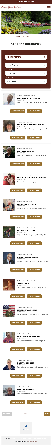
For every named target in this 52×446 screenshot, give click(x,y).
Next (47, 414)
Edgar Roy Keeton (26, 204)
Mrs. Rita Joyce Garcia (28, 98)
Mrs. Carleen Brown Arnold (32, 178)
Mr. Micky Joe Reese (27, 310)
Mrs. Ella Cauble (25, 151)
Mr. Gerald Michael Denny (30, 125)
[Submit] (44, 57)
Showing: (9, 69)
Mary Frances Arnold (28, 337)
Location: (9, 77)
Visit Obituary (18, 110)
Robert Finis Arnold (27, 257)
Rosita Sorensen (26, 363)
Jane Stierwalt (25, 284)
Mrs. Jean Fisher (25, 390)
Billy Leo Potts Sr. (26, 231)
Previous (6, 414)
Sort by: (8, 61)
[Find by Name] (23, 57)
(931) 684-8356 (29, 2)
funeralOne (32, 441)
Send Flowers (35, 110)
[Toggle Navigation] (35, 36)
